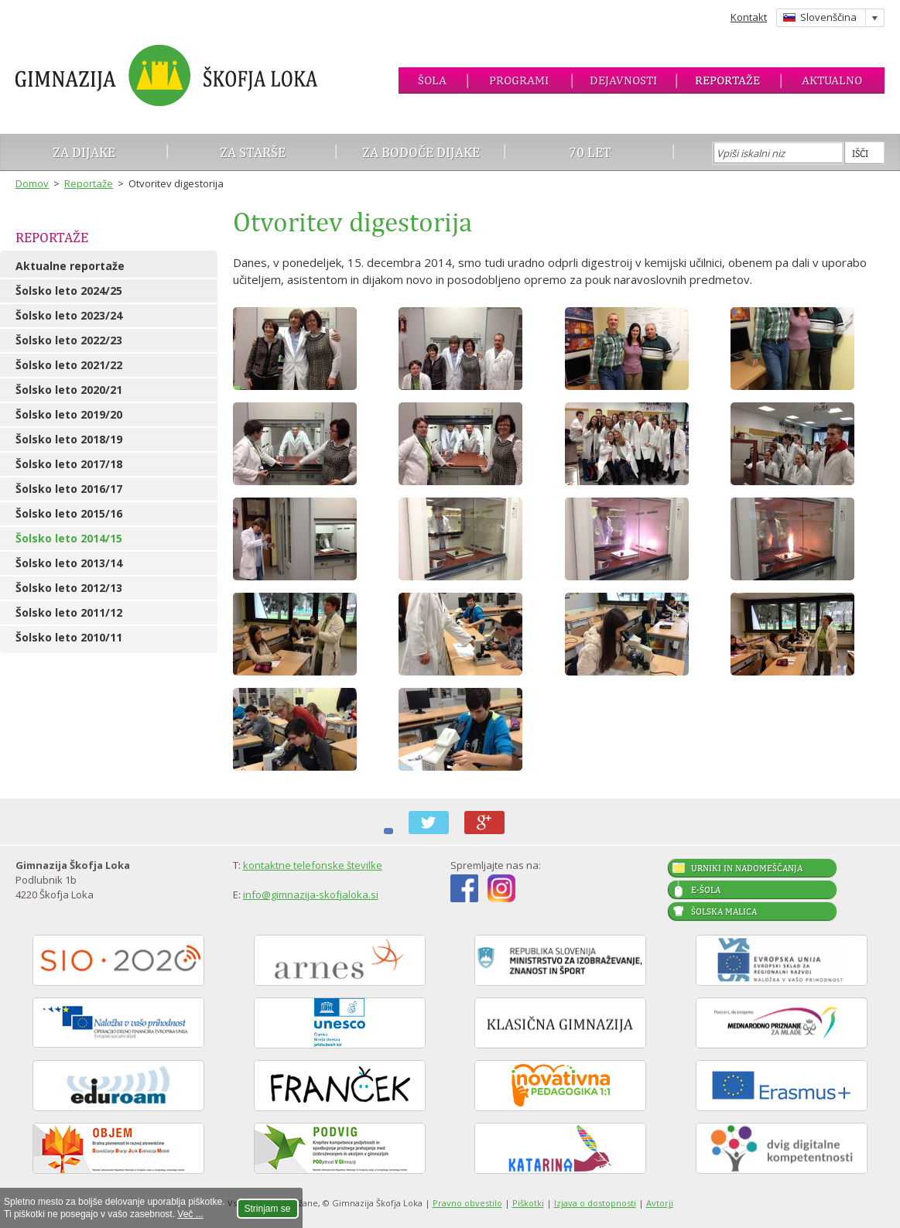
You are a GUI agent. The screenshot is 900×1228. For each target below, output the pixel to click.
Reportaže (727, 80)
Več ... (190, 1214)
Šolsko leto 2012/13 (68, 587)
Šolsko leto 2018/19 (68, 439)
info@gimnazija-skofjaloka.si (310, 894)
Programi (519, 80)
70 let (590, 152)
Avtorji (659, 1203)
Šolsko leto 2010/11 (68, 637)
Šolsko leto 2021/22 (68, 364)
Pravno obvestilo (467, 1203)
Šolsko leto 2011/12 (68, 612)
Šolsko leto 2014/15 (68, 538)
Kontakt (749, 17)
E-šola (705, 889)
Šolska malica (724, 911)
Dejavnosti (623, 80)
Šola (432, 80)
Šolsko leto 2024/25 (68, 290)
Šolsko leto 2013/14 (68, 563)
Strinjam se (268, 1208)
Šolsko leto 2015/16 (68, 513)
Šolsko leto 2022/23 (68, 340)
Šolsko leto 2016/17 (68, 488)
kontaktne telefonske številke (312, 865)
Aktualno (832, 80)
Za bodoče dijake (421, 152)
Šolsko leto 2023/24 (68, 315)
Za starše (253, 152)
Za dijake (84, 152)
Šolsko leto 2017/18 (68, 464)
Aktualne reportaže (70, 265)
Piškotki (528, 1203)
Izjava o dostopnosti (595, 1203)
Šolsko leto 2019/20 (68, 414)
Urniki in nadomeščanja (746, 868)
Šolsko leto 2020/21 (68, 389)
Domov (32, 183)
